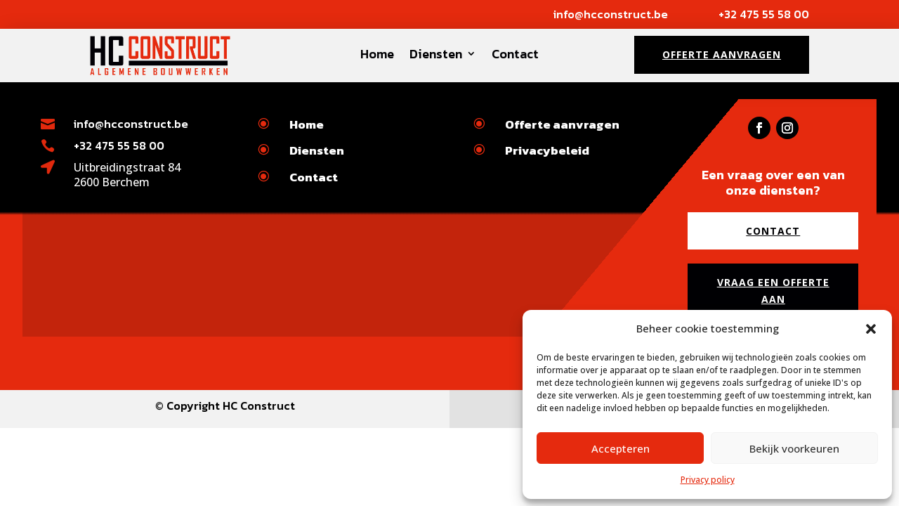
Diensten (435, 54)
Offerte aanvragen (721, 54)
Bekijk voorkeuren (794, 448)
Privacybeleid (547, 150)
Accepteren (620, 448)
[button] (871, 329)
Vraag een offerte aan (773, 290)
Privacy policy (708, 480)
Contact (515, 54)
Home (377, 54)
